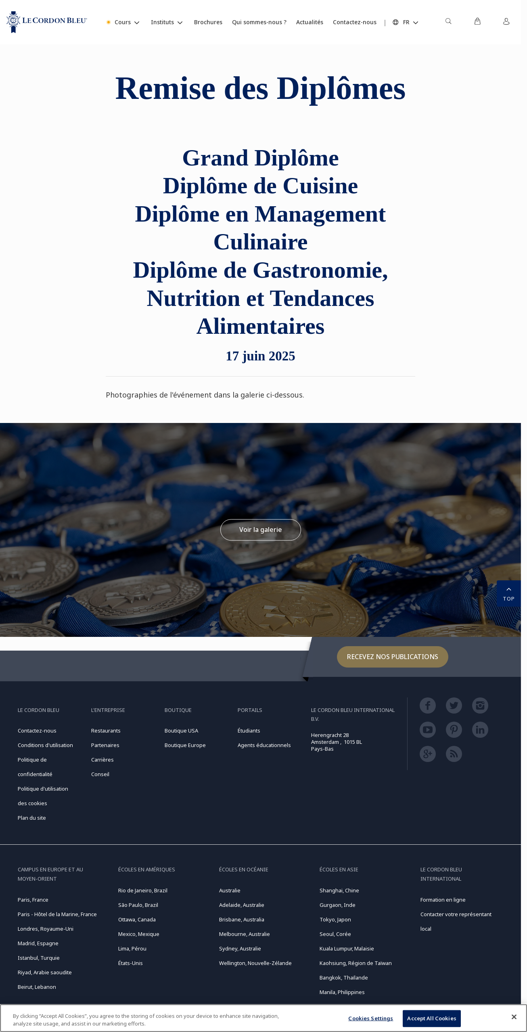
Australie (229, 890)
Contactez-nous (37, 730)
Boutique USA (181, 730)
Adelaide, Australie (241, 904)
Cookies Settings (370, 1018)
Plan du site (32, 817)
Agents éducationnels (264, 745)
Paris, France (33, 899)
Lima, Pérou (132, 948)
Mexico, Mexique (138, 934)
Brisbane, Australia (241, 919)
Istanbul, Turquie (39, 957)
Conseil (100, 774)
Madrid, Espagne (38, 943)
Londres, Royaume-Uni (45, 928)
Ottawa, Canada (137, 919)
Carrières (102, 759)
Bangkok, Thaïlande (344, 977)
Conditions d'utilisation (45, 745)
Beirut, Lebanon (37, 986)
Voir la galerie (260, 529)
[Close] (514, 1017)
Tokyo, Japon (335, 919)
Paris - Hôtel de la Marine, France (57, 914)
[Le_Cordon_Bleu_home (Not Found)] (47, 22)
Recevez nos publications (392, 656)
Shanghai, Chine (339, 890)
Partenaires (105, 745)
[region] (263, 1018)
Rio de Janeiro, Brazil (142, 890)
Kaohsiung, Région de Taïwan (356, 963)
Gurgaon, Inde (338, 904)
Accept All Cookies (431, 1018)
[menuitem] (448, 22)
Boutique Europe (185, 745)
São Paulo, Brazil (138, 904)
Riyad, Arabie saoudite (45, 972)
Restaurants (106, 730)
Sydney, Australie (240, 948)
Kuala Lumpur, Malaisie (347, 948)
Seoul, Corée (335, 934)
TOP (509, 593)
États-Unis (130, 963)
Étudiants (249, 730)
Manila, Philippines (342, 992)
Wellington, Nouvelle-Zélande (255, 963)
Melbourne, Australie (244, 934)
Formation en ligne (443, 899)
